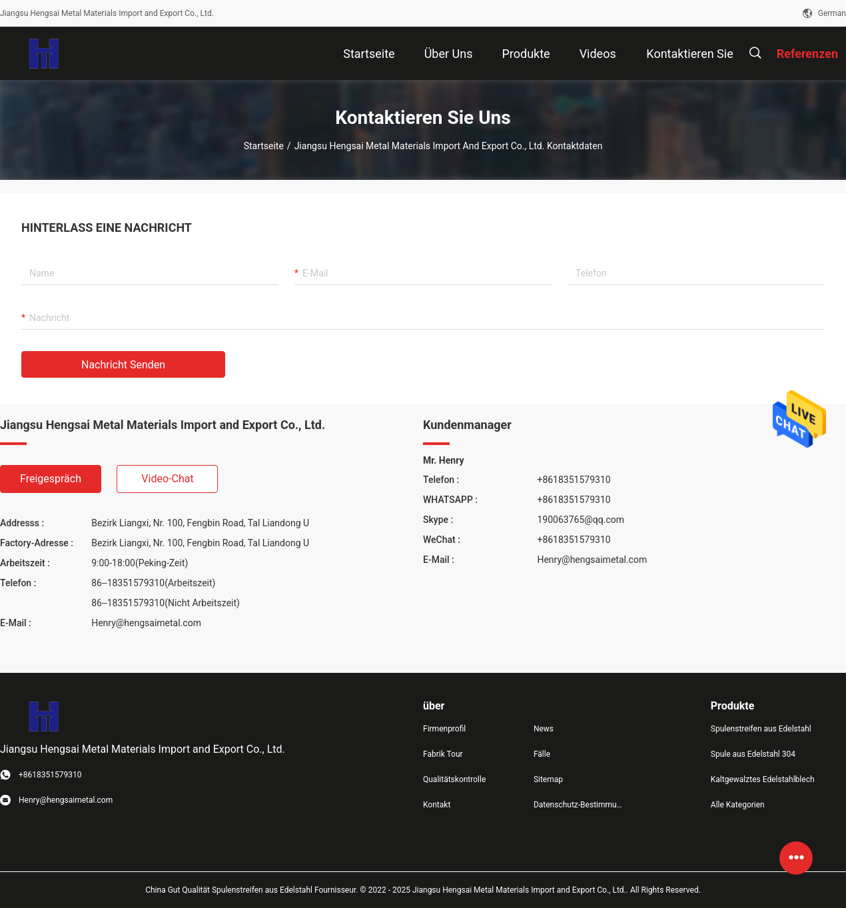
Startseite (264, 146)
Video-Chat (167, 478)
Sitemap (548, 779)
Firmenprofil (444, 728)
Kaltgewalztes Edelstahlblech (763, 779)
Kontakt (436, 804)
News (544, 728)
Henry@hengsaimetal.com (146, 623)
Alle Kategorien (738, 804)
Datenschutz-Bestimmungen (578, 804)
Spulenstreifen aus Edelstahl (761, 728)
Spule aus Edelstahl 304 (753, 754)
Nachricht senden (123, 364)
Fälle (542, 754)
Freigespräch (50, 478)
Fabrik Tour (443, 754)
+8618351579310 (573, 479)
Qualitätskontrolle (454, 779)
